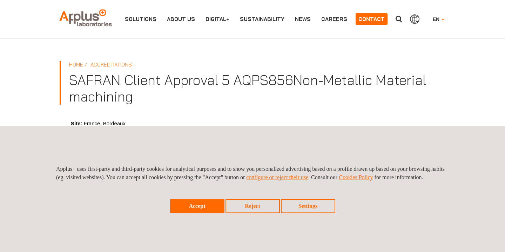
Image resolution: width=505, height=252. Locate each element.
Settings (307, 206)
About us (181, 19)
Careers (334, 19)
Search (399, 19)
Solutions (140, 19)
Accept (197, 206)
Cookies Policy (356, 177)
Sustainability (262, 19)
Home (76, 64)
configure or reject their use (277, 177)
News (303, 19)
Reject (252, 206)
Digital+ (217, 19)
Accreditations (111, 64)
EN (438, 19)
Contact (371, 19)
